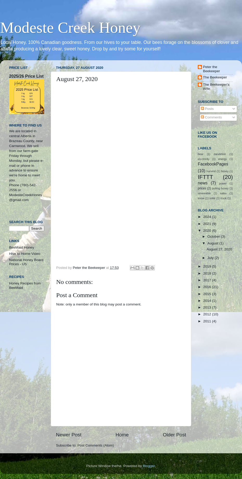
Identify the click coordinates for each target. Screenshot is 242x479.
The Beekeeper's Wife (216, 87)
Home (122, 434)
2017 (207, 280)
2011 (207, 321)
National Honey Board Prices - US (26, 262)
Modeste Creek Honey (70, 27)
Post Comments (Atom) (96, 445)
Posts (207, 109)
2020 (207, 230)
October (214, 236)
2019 (207, 266)
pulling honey (220, 188)
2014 (207, 301)
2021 (207, 224)
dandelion (220, 154)
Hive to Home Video (24, 254)
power (223, 183)
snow (201, 198)
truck (223, 198)
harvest (211, 171)
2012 (207, 314)
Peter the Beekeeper (211, 69)
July (211, 258)
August (213, 243)
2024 (207, 217)
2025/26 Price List (26, 76)
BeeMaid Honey (21, 247)
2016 (207, 287)
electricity (203, 159)
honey (224, 171)
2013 (207, 307)
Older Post (174, 434)
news (203, 183)
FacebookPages (213, 164)
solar (212, 198)
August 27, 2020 (219, 249)
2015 (207, 294)
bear (200, 154)
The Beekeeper (215, 77)
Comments (211, 117)
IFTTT (205, 177)
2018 (207, 273)
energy (222, 159)
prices (202, 188)
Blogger (149, 466)
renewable (204, 193)
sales (223, 193)
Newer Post (68, 434)
